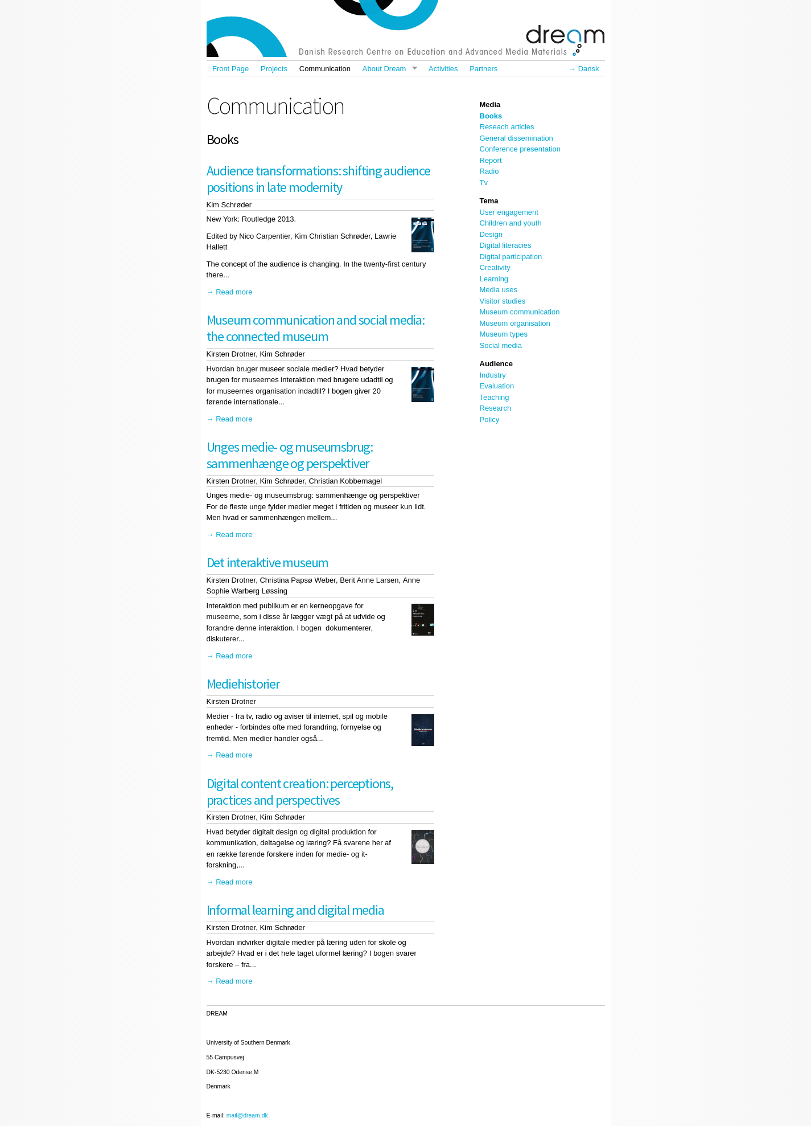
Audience (496, 363)
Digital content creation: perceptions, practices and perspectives (300, 792)
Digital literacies (506, 245)
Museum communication (520, 312)
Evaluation (497, 386)
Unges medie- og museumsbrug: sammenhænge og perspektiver (290, 455)
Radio (489, 171)
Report (491, 160)
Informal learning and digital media (295, 910)
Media (490, 104)
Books (491, 116)
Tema (489, 200)
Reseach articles (507, 126)
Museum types (504, 334)
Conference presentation (520, 149)
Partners (483, 68)
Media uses (498, 289)
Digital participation (511, 256)
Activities (443, 68)
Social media (501, 345)
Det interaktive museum (268, 562)
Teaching (494, 397)
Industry (493, 375)
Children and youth (511, 223)
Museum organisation (515, 323)
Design (491, 234)
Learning (494, 279)
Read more (234, 292)
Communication (325, 68)
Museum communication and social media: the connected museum (316, 328)
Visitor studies (503, 301)
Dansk (588, 68)
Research (496, 408)
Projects (274, 68)
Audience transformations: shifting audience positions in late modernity (318, 179)
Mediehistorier (243, 684)
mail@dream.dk (247, 1115)
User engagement (509, 212)
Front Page (230, 68)
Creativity (495, 267)
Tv (484, 182)
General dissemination (516, 138)
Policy (490, 419)
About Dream (386, 68)
